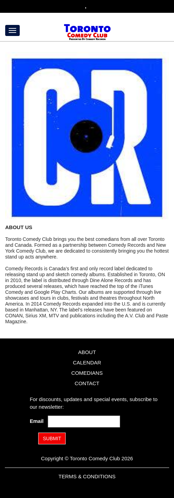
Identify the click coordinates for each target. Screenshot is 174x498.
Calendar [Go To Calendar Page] (87, 362)
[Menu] (12, 30)
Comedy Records (24, 268)
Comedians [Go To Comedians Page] (87, 373)
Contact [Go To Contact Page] (87, 383)
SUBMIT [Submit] (52, 438)
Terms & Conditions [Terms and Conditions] (87, 476)
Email (38, 421)
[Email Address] (84, 421)
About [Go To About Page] (87, 352)
